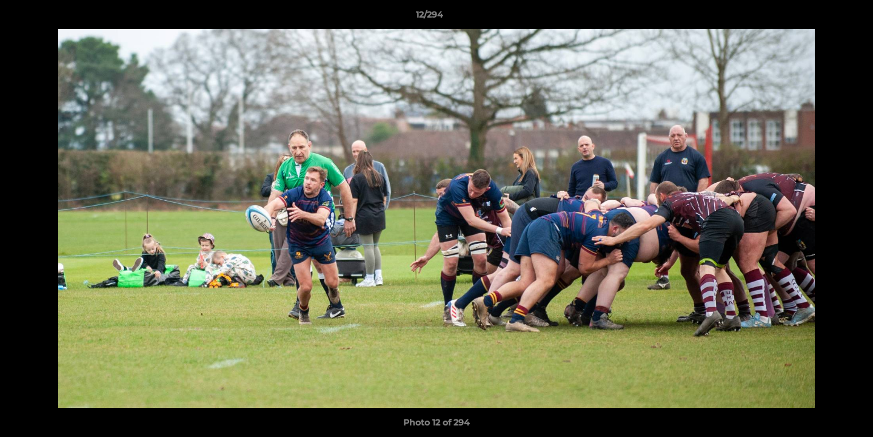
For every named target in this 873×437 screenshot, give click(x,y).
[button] (822, 17)
